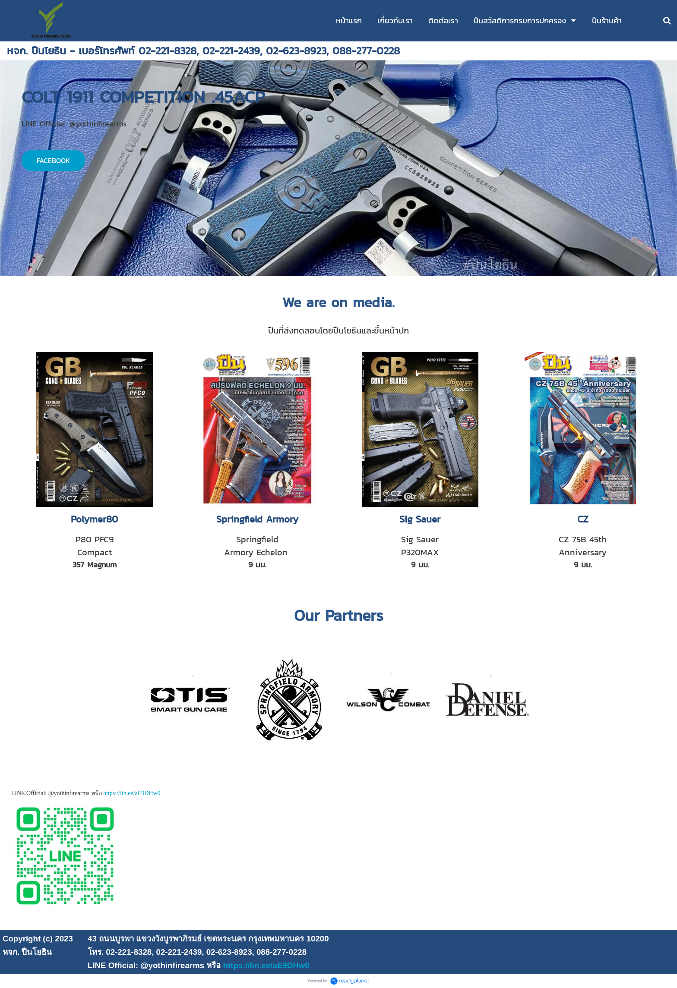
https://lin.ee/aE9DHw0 (132, 793)
